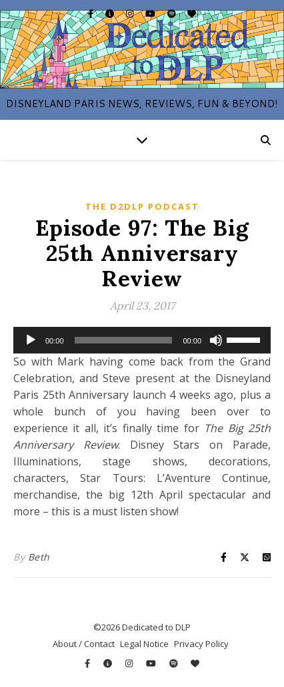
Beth (39, 557)
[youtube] (151, 13)
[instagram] (130, 13)
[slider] (124, 340)
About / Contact (84, 644)
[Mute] (216, 340)
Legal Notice (144, 644)
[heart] (191, 13)
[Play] (30, 340)
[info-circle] (110, 13)
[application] (142, 340)
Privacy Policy (201, 644)
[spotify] (172, 13)
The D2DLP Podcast (142, 206)
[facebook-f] (91, 13)
